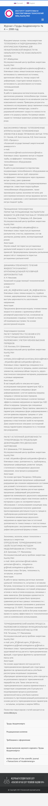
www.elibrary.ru (10, 712)
